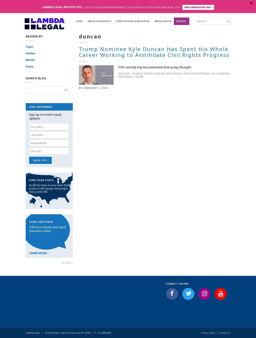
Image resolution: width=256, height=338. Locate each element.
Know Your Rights (99, 21)
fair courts (174, 73)
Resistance (125, 76)
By (80, 88)
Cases (79, 21)
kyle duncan (220, 73)
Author (30, 53)
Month (30, 60)
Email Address (38, 143)
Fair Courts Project (196, 73)
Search (201, 21)
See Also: (124, 73)
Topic (29, 47)
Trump (138, 76)
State (30, 66)
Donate (181, 21)
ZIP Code (35, 151)
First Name (36, 126)
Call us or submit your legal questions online (47, 229)
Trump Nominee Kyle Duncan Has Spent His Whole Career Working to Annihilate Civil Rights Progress (154, 52)
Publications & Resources (133, 21)
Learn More (38, 253)
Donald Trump (142, 73)
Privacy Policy (208, 332)
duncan (159, 73)
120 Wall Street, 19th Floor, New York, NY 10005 (67, 332)
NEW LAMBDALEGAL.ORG (197, 7)
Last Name (36, 135)
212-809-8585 (104, 332)
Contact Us (224, 332)
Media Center (163, 21)
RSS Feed (66, 263)
